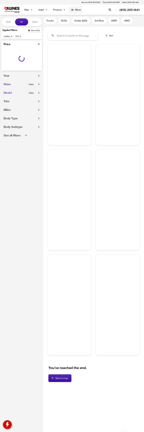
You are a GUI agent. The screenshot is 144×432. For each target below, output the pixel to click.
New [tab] (8, 21)
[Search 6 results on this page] (72, 37)
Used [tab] (34, 21)
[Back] (34, 30)
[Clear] (31, 90)
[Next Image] (87, 62)
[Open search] (110, 10)
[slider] (6, 55)
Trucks (50, 21)
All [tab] (21, 21)
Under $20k (80, 21)
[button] (51, 62)
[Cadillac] (8, 36)
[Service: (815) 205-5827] (91, 2)
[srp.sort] (110, 37)
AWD (114, 21)
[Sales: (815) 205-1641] (130, 2)
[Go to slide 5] (78, 75)
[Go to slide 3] (69, 75)
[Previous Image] (51, 62)
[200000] (32, 70)
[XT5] (18, 36)
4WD (127, 21)
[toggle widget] (7, 424)
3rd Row (99, 21)
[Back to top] (59, 379)
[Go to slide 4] (73, 75)
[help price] (52, 107)
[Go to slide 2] (64, 75)
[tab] (59, 98)
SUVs (64, 21)
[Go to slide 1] (60, 75)
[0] (9, 70)
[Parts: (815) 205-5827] (111, 2)
